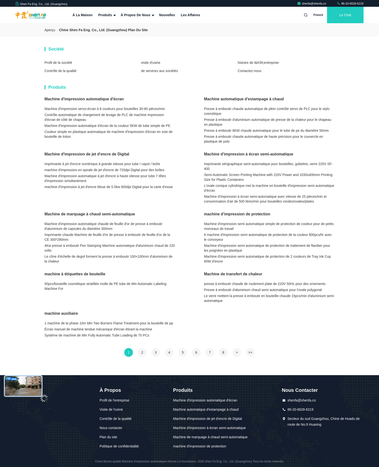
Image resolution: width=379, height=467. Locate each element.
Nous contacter (111, 428)
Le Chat (345, 15)
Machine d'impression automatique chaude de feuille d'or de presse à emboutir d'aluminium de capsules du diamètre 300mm (103, 226)
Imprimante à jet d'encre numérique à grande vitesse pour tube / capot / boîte (102, 164)
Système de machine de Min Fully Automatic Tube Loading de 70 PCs (96, 335)
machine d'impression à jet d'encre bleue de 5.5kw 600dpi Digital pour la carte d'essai (108, 187)
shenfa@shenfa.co (312, 3)
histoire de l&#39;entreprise (258, 63)
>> (250, 352)
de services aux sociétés (159, 71)
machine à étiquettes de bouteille (74, 274)
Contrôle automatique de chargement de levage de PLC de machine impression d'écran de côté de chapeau (104, 117)
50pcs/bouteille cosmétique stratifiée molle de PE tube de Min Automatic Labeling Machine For (105, 286)
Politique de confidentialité (119, 446)
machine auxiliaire (61, 313)
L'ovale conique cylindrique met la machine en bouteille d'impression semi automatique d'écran (269, 188)
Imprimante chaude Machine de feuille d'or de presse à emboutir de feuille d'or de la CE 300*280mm (107, 237)
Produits (106, 15)
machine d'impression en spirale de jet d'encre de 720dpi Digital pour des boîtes (104, 170)
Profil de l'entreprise (114, 400)
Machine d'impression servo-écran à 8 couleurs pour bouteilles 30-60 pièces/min (104, 109)
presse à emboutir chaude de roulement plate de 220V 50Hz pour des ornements (265, 284)
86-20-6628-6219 (350, 3)
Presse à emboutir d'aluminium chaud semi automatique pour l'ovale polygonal (263, 290)
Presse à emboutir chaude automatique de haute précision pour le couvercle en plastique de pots (263, 139)
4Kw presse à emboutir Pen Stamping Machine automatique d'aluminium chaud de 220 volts (109, 248)
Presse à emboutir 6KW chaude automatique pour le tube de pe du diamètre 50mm (266, 130)
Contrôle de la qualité (60, 71)
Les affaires (190, 15)
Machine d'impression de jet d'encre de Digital (86, 154)
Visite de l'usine (111, 409)
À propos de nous (137, 15)
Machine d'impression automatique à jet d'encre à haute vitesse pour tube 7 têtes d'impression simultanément (105, 178)
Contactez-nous (249, 71)
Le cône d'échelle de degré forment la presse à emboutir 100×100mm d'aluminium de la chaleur (108, 259)
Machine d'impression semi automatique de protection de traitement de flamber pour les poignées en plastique (267, 248)
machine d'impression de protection (237, 214)
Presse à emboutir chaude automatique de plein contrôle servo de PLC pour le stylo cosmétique (266, 111)
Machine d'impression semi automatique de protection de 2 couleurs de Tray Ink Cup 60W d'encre (267, 259)
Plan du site (108, 437)
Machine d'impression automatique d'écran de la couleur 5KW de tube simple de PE (107, 126)
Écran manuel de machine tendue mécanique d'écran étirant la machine (98, 329)
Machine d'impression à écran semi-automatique (248, 154)
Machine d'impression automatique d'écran (84, 99)
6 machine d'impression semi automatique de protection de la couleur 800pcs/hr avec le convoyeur (268, 237)
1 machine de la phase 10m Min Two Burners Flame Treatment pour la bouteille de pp (108, 323)
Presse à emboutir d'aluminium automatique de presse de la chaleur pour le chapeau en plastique (267, 122)
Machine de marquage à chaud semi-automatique (89, 214)
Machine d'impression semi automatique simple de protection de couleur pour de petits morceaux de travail (269, 226)
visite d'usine (150, 63)
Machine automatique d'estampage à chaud (244, 99)
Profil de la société (58, 63)
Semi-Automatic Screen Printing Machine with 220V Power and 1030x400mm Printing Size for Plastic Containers (268, 177)
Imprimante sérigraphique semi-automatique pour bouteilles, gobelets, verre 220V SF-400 (268, 166)
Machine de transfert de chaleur (233, 274)
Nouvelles (167, 15)
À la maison (82, 15)
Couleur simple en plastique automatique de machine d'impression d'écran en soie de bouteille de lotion (108, 134)
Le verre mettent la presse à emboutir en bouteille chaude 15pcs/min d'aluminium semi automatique (269, 298)
